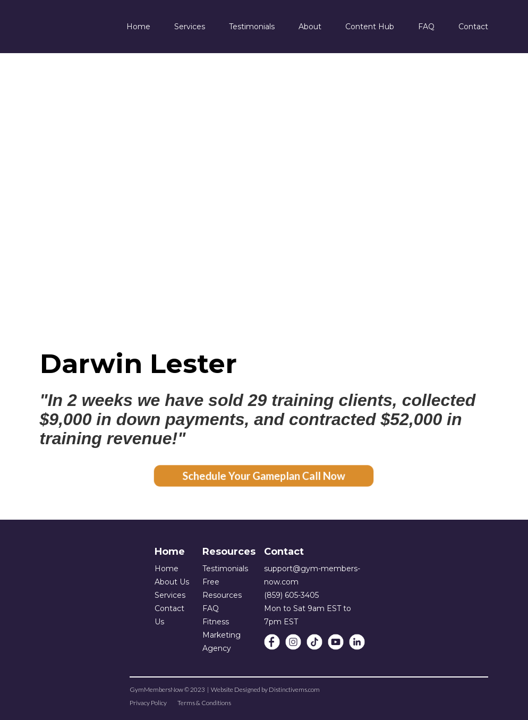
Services (170, 595)
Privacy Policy (148, 703)
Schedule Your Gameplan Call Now (264, 476)
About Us (172, 582)
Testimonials (225, 568)
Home (166, 568)
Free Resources (222, 588)
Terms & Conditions (204, 703)
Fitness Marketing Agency (221, 635)
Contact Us (169, 615)
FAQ (210, 608)
